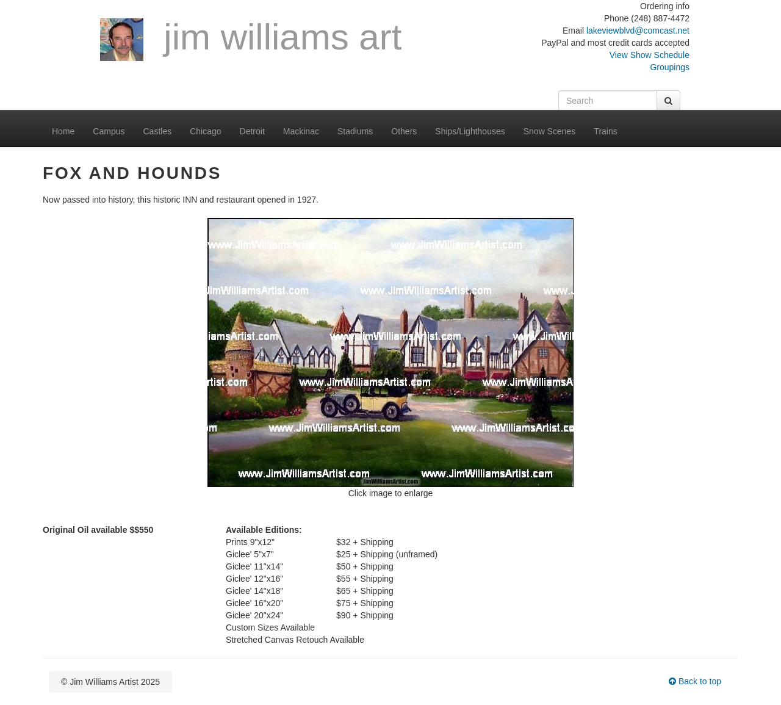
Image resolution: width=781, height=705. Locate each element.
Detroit (252, 131)
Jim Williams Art (250, 39)
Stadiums (355, 131)
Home (63, 131)
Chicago (205, 131)
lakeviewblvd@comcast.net (637, 30)
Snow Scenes (550, 131)
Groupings (669, 67)
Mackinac (301, 131)
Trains (605, 131)
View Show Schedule (649, 55)
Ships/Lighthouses (470, 131)
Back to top (695, 681)
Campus (108, 131)
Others (404, 131)
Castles (157, 131)
